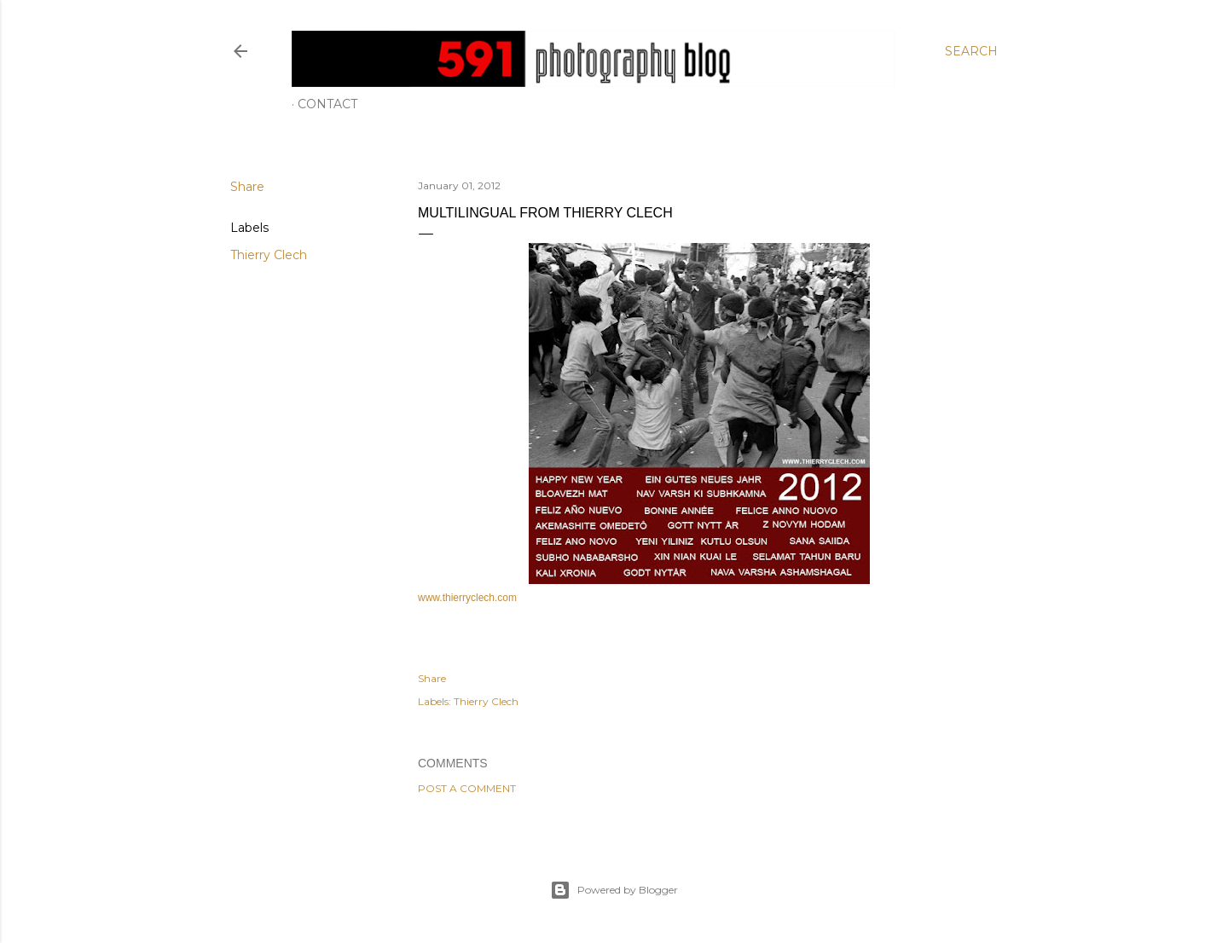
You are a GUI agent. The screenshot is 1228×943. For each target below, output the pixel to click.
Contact (327, 104)
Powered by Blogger (614, 890)
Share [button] (247, 186)
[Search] (971, 51)
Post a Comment (467, 788)
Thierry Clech (268, 255)
